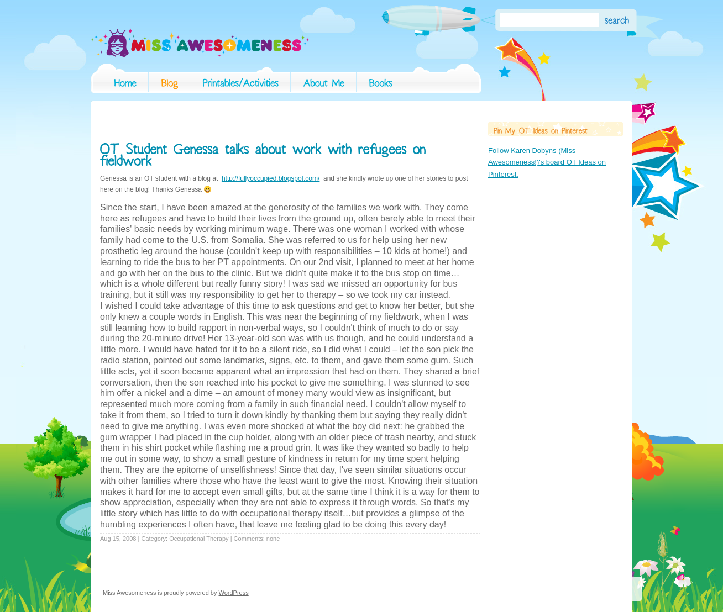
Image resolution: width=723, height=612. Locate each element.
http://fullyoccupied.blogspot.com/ (270, 178)
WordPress (234, 592)
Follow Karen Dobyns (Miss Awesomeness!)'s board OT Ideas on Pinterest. (547, 162)
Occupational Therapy (198, 538)
